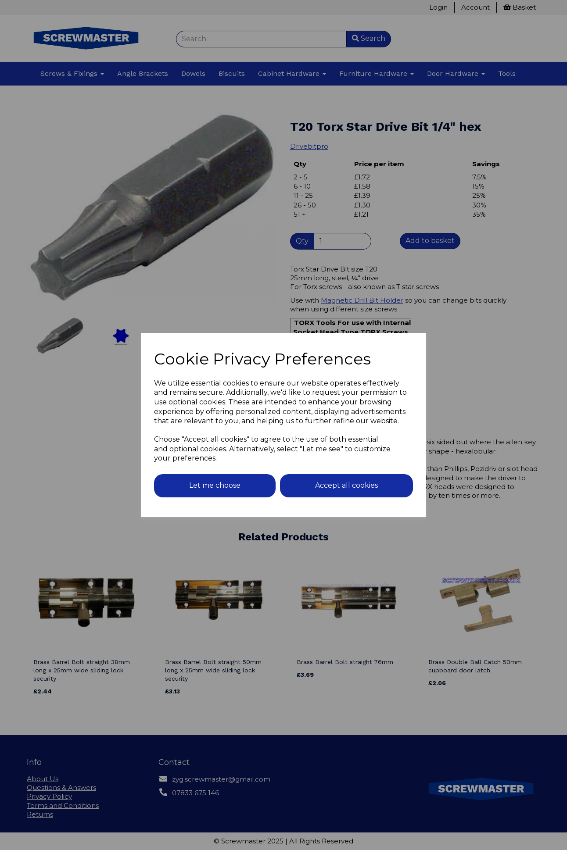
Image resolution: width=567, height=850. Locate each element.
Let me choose (214, 485)
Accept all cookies (346, 485)
